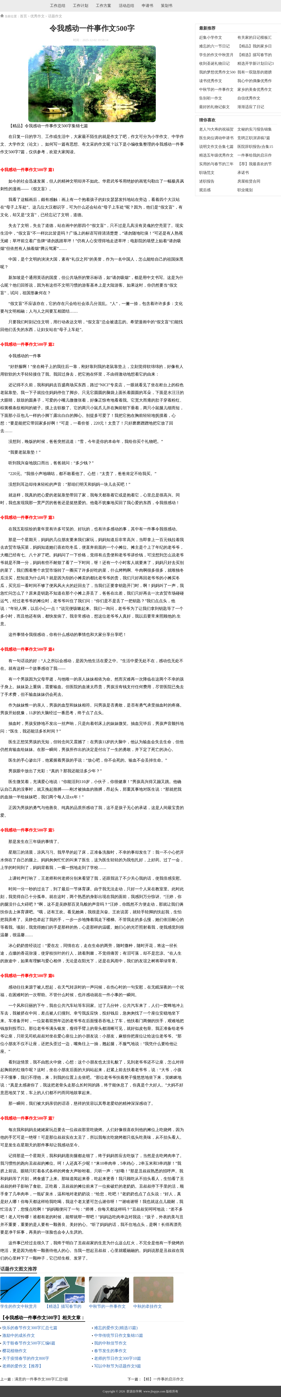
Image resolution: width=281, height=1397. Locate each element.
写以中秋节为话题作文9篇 (117, 1366)
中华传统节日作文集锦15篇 (118, 1335)
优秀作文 (37, 16)
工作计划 (80, 6)
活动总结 (126, 6)
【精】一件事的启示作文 (163, 1379)
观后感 (205, 190)
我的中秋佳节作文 (110, 1343)
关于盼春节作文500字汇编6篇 (28, 1343)
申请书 (147, 6)
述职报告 (206, 181)
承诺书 (243, 173)
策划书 (166, 6)
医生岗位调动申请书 (216, 138)
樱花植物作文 (14, 1351)
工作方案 (103, 6)
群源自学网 (134, 1391)
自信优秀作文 (248, 98)
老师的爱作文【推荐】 (22, 1366)
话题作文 (55, 16)
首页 (23, 16)
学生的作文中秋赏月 (216, 55)
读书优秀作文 (210, 81)
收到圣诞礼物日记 (214, 63)
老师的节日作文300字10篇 (117, 1358)
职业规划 (245, 190)
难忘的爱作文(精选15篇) (116, 1328)
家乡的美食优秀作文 (254, 89)
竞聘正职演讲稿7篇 (253, 138)
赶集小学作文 (210, 37)
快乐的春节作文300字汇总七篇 (29, 1328)
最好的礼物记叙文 (214, 107)
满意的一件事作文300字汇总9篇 (41, 1379)
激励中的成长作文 (18, 1335)
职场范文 (206, 173)
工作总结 (57, 6)
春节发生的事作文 (110, 1351)
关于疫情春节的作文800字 (25, 1358)
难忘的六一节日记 (214, 46)
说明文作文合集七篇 (216, 147)
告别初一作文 (210, 98)
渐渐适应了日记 (250, 107)
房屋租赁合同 (248, 181)
